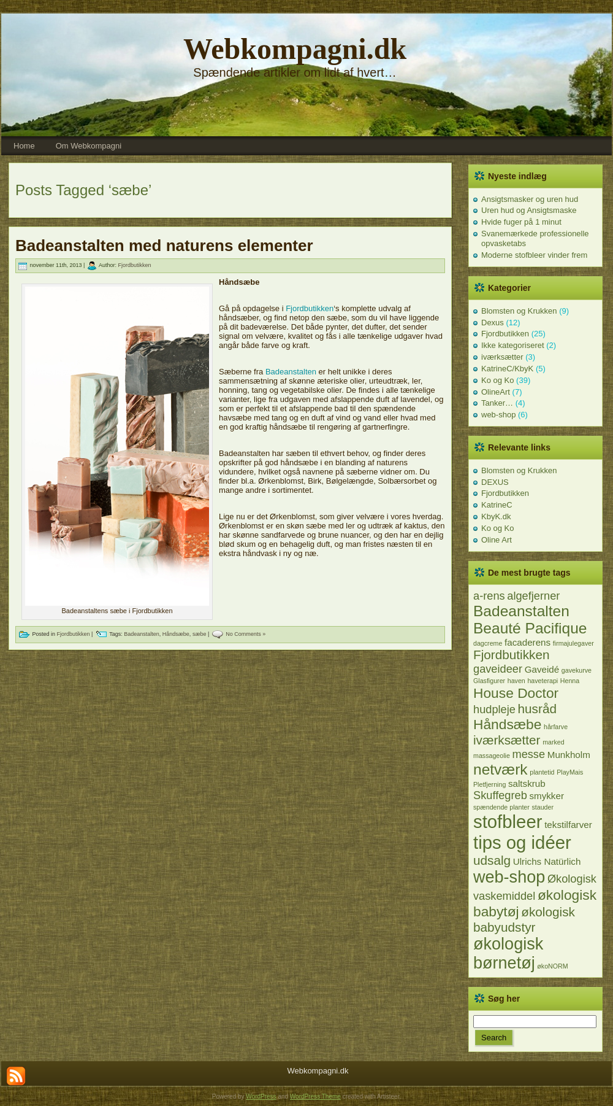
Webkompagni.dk (294, 49)
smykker (546, 796)
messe (528, 754)
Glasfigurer (489, 680)
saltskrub (527, 783)
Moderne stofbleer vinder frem (534, 255)
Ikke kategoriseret (512, 345)
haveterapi (542, 680)
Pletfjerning (489, 784)
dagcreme (487, 643)
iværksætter (502, 357)
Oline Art (496, 539)
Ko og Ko (497, 380)
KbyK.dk (496, 516)
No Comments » (245, 634)
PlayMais (570, 772)
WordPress (261, 1096)
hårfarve (556, 726)
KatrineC (496, 504)
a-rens (489, 595)
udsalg (492, 860)
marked (554, 742)
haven (516, 680)
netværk (500, 769)
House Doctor (515, 693)
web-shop (498, 414)
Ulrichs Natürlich (547, 861)
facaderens (527, 642)
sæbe (199, 634)
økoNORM (552, 966)
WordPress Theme (315, 1096)
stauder (542, 807)
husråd (537, 709)
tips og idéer (522, 842)
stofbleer (508, 821)
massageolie (491, 755)
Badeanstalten (290, 371)
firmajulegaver (573, 643)
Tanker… (497, 403)
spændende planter (501, 807)
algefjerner (533, 595)
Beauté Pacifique (530, 628)
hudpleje (494, 709)
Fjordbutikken (134, 266)
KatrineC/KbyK (507, 368)
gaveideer (497, 668)
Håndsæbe (175, 634)
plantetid (542, 772)
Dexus (492, 322)
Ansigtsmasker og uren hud (529, 199)
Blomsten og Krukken (519, 310)
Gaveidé (542, 669)
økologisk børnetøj (508, 953)
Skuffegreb (500, 795)
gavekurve (577, 670)
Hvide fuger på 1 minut (521, 221)
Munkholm (568, 754)
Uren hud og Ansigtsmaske (528, 210)
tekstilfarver (568, 824)
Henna (569, 680)
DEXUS (495, 482)
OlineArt (495, 391)
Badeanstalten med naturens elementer (164, 245)
